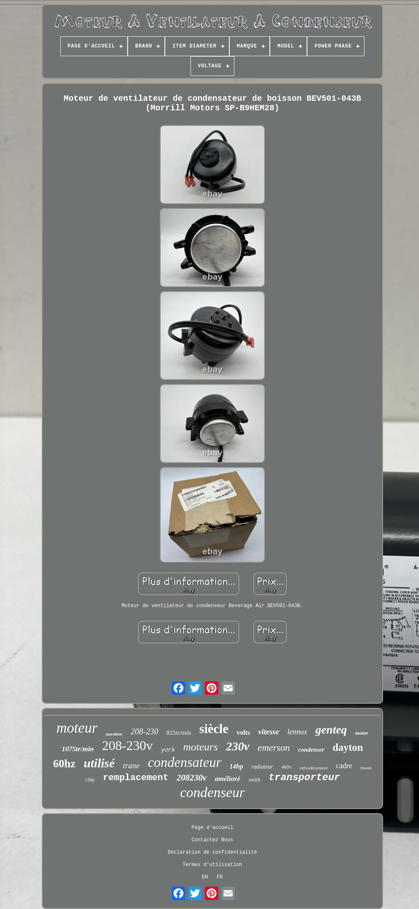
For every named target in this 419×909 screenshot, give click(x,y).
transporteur (304, 777)
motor (362, 733)
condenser (311, 749)
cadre (344, 766)
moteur (77, 728)
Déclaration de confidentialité (212, 852)
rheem (365, 767)
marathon (114, 734)
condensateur (184, 762)
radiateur (262, 767)
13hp (90, 780)
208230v (191, 778)
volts (243, 732)
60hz (64, 763)
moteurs (200, 747)
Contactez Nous (212, 840)
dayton (348, 747)
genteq (331, 729)
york (168, 750)
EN (205, 877)
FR (220, 877)
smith (254, 779)
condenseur (212, 792)
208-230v (127, 745)
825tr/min (179, 732)
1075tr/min (78, 749)
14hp (236, 766)
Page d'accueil (212, 828)
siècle (214, 729)
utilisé (99, 763)
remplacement (135, 778)
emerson (273, 748)
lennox (297, 732)
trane (131, 765)
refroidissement (314, 767)
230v (237, 746)
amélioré (227, 779)
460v (286, 767)
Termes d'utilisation (212, 865)
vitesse (268, 731)
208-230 (144, 731)
